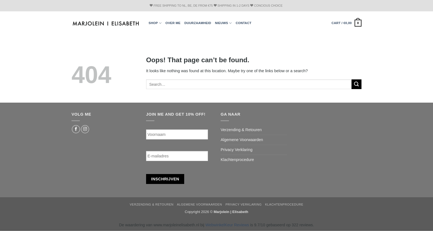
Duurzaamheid (197, 23)
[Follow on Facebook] (76, 129)
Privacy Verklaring (236, 149)
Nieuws (223, 23)
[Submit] (356, 84)
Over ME (173, 23)
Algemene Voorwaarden (242, 139)
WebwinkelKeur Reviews (227, 225)
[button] (346, 23)
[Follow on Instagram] (85, 129)
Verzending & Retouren (241, 130)
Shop (155, 23)
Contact (243, 23)
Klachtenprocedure (237, 159)
